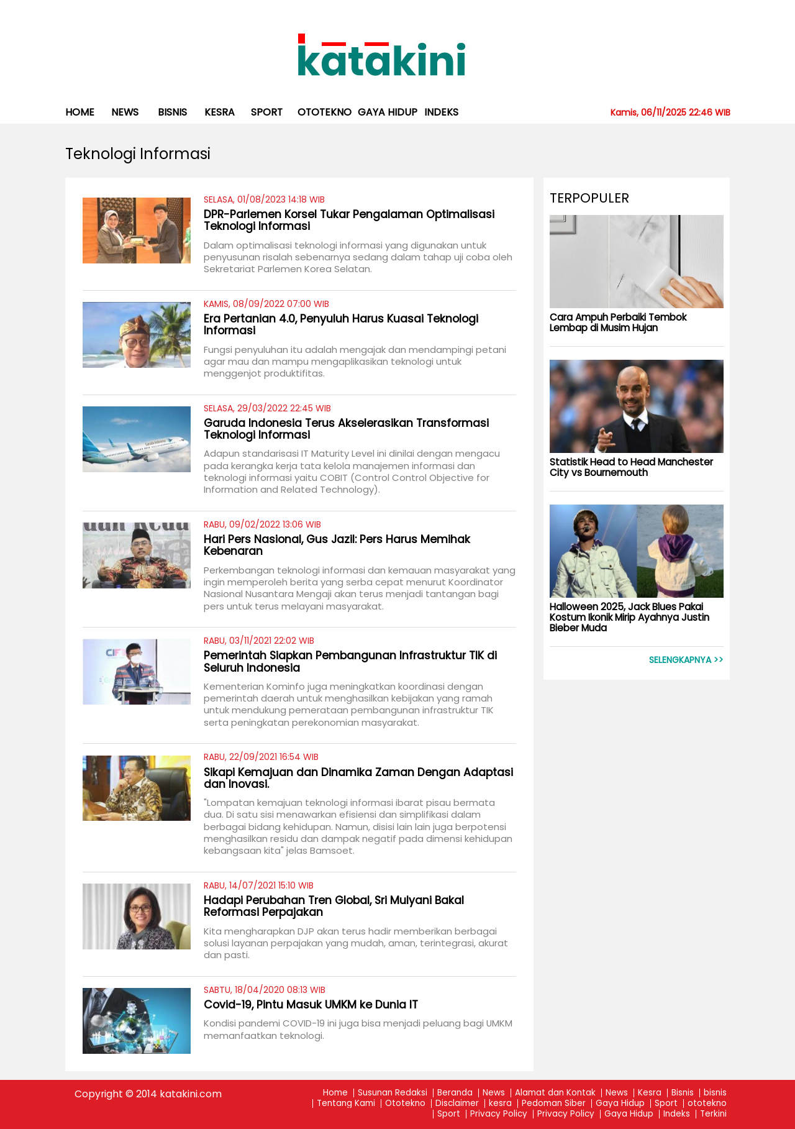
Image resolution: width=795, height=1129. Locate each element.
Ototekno (405, 1103)
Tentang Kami (346, 1103)
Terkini (713, 1114)
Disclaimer (457, 1103)
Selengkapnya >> (686, 660)
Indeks (441, 112)
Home (79, 112)
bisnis (172, 112)
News (125, 112)
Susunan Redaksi (392, 1093)
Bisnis (682, 1093)
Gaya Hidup (387, 112)
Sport (267, 112)
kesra (219, 112)
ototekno (325, 112)
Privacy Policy (498, 1114)
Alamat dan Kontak (555, 1093)
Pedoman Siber (554, 1103)
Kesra (649, 1093)
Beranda (455, 1093)
